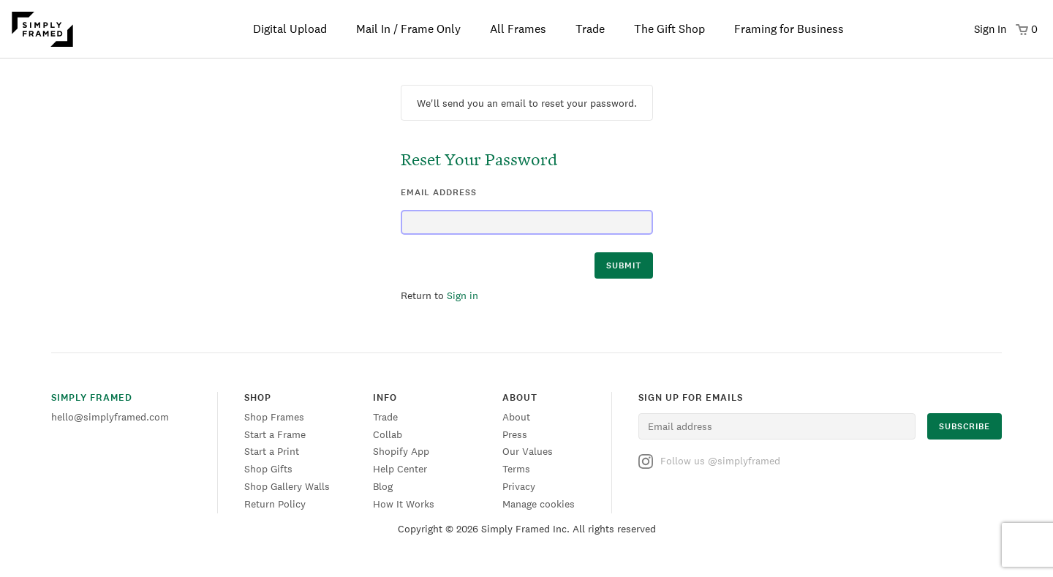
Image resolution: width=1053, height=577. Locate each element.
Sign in (462, 295)
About (516, 416)
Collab (387, 434)
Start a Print (271, 451)
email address (439, 192)
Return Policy (275, 503)
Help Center (400, 468)
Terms (516, 468)
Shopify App (401, 451)
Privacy (518, 486)
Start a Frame (275, 434)
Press (514, 434)
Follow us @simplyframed (709, 461)
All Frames (518, 29)
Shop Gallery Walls (287, 486)
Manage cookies (538, 503)
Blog (383, 486)
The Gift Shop (669, 29)
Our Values (527, 451)
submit (623, 265)
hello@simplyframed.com (110, 416)
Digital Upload (290, 29)
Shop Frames (274, 416)
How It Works (403, 503)
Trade (590, 29)
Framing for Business (789, 29)
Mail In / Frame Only (408, 29)
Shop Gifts (268, 468)
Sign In (990, 29)
